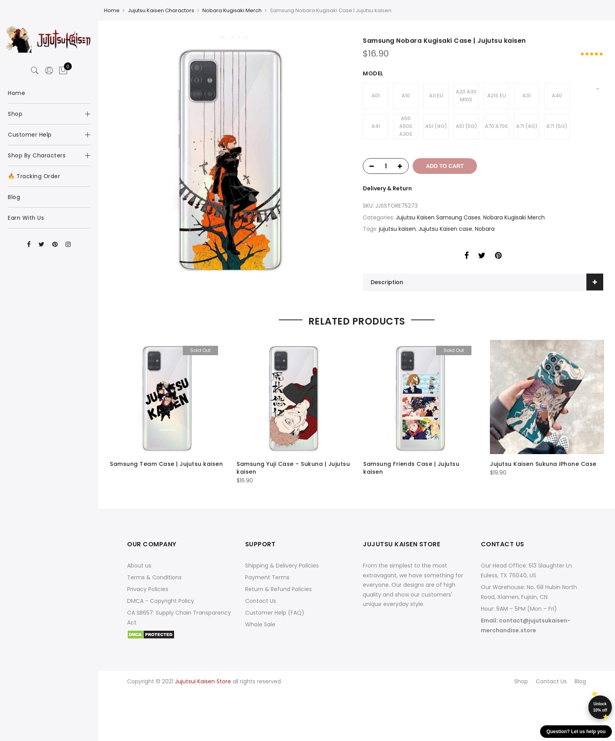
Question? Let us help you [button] (576, 731)
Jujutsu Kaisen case (445, 229)
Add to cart (445, 166)
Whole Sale (260, 624)
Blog (580, 681)
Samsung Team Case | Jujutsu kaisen (166, 464)
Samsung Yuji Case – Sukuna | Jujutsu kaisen (293, 468)
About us (139, 565)
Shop (521, 681)
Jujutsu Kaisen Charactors (161, 10)
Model (373, 73)
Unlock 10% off (600, 707)
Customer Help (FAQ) (274, 613)
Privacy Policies (147, 589)
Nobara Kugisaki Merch (232, 10)
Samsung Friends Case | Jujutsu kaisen (411, 468)
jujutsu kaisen (397, 229)
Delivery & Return (387, 188)
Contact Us (260, 601)
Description (387, 282)
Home (112, 10)
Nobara (485, 229)
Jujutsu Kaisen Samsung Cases (438, 217)
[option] (230, 157)
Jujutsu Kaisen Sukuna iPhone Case (543, 464)
